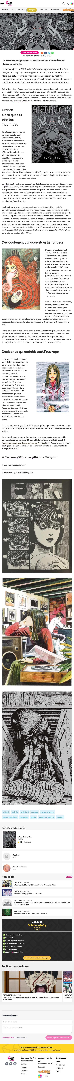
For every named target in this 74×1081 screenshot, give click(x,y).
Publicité (41, 1067)
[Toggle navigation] (2, 3)
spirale (33, 817)
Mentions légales (60, 1066)
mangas (34, 812)
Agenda (24, 1074)
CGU (58, 1071)
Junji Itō (5, 184)
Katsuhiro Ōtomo (9, 408)
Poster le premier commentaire (58, 1038)
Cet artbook (7, 89)
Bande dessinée (27, 1061)
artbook (6, 812)
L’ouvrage (6, 359)
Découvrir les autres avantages (37, 958)
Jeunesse (24, 1071)
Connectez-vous (8, 1038)
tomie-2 (60, 817)
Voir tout (69, 877)
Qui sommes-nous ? (45, 1064)
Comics (24, 1064)
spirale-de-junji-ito (46, 817)
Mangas (24, 1067)
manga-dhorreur (47, 812)
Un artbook (7, 437)
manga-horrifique (10, 817)
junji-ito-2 (25, 812)
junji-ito (15, 812)
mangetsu (24, 817)
